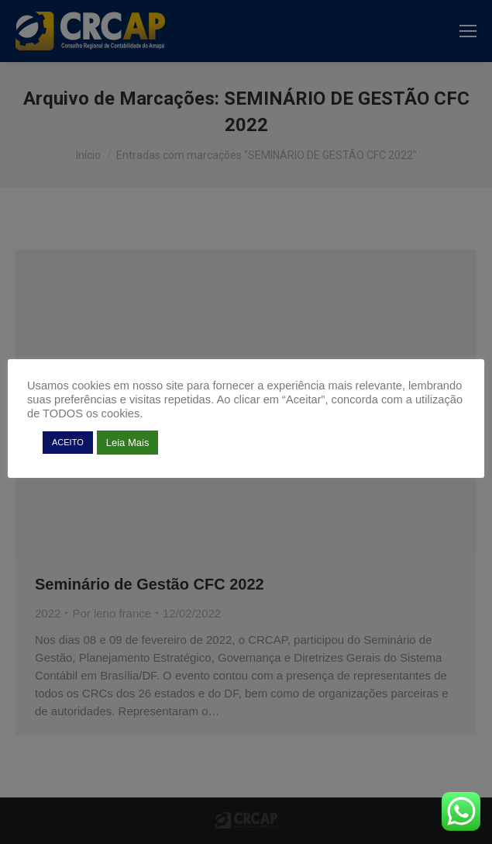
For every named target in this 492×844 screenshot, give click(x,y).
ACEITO (68, 442)
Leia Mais (128, 442)
